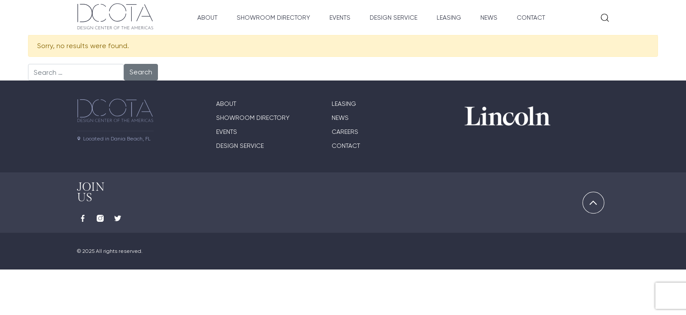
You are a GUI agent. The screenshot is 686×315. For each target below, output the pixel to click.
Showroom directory (253, 117)
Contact (531, 17)
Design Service (393, 17)
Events (339, 17)
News (488, 17)
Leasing (449, 17)
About (207, 17)
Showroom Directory (273, 17)
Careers (345, 131)
